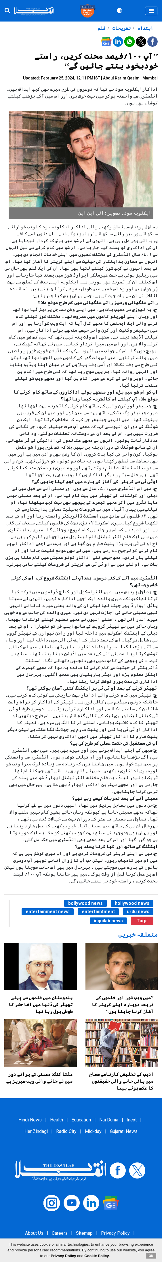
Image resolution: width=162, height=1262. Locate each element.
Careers (60, 1233)
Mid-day (93, 1131)
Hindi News (30, 1120)
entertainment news (48, 911)
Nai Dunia (108, 1120)
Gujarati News (124, 1131)
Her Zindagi (36, 1131)
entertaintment (98, 911)
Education (81, 1120)
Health (56, 1120)
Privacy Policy (115, 1233)
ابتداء (144, 28)
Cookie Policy (96, 1256)
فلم (101, 28)
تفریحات (121, 28)
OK (151, 1255)
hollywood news (132, 903)
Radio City (66, 1131)
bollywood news (85, 903)
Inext (132, 1120)
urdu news (138, 911)
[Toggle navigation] (151, 11)
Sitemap (84, 1233)
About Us (34, 1233)
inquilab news (108, 920)
